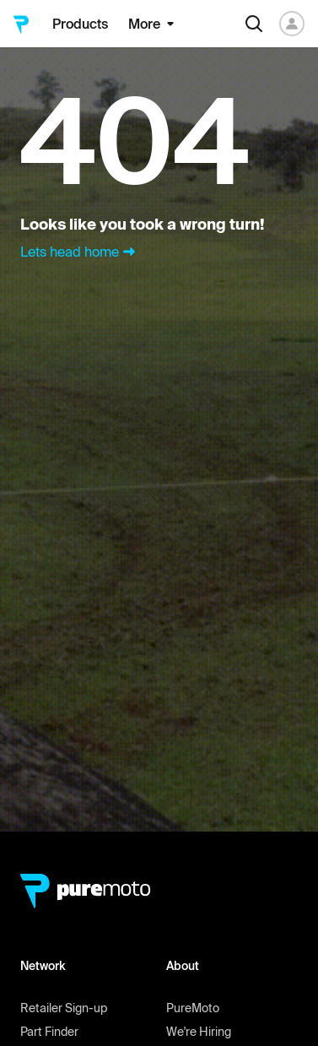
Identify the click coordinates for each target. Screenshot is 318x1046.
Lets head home (79, 251)
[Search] (253, 23)
